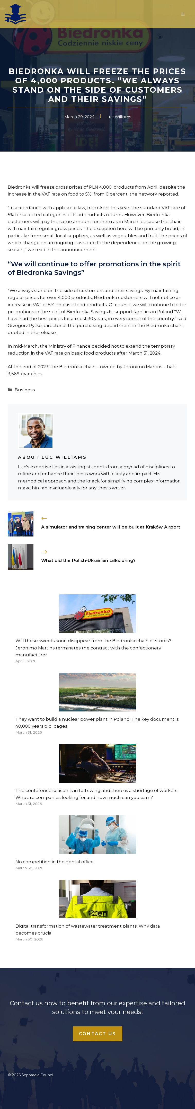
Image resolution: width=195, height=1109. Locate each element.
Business (25, 389)
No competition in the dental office (54, 861)
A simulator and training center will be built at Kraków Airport (110, 527)
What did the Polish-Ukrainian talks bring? (88, 560)
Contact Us (97, 1033)
